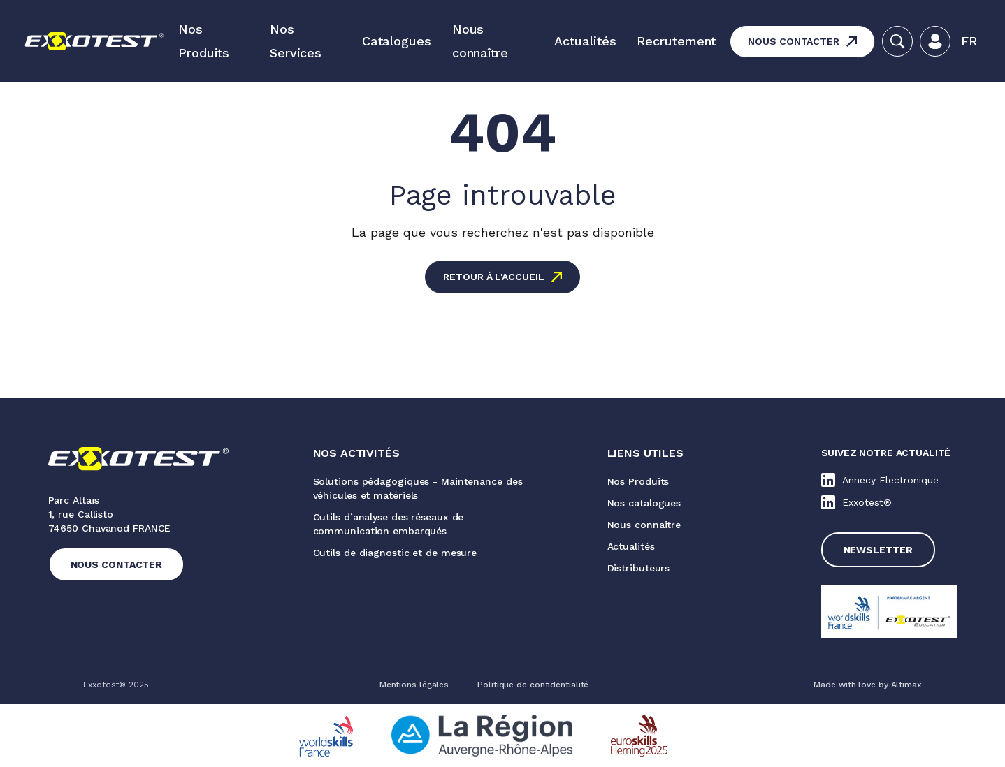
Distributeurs (638, 568)
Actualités (585, 41)
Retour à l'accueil (493, 276)
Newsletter (878, 549)
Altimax (906, 684)
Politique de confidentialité (532, 684)
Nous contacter (793, 41)
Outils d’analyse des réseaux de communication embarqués (388, 523)
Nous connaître (480, 41)
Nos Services (295, 41)
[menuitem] (969, 41)
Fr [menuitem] (969, 41)
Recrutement (676, 41)
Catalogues (396, 41)
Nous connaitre (644, 524)
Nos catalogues (644, 503)
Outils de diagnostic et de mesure (395, 552)
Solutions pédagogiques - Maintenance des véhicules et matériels (418, 488)
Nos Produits (203, 41)
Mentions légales (414, 684)
